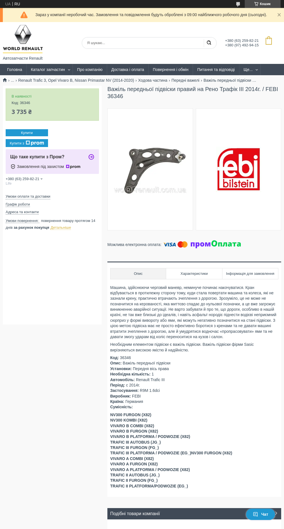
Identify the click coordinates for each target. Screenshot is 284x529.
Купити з (27, 143)
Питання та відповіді (216, 69)
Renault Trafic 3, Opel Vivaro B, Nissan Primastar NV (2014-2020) (76, 80)
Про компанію (90, 69)
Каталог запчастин (48, 69)
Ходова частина (152, 80)
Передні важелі (186, 80)
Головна (14, 69)
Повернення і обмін (170, 69)
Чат (260, 514)
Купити (27, 133)
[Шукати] (209, 43)
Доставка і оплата (127, 69)
